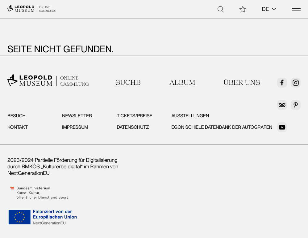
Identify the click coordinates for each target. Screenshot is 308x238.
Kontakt (17, 127)
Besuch (16, 116)
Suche (128, 82)
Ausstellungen (190, 116)
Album (182, 82)
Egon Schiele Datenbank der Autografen (222, 127)
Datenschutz (133, 127)
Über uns (241, 82)
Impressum (75, 127)
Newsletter (77, 116)
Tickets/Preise (134, 116)
